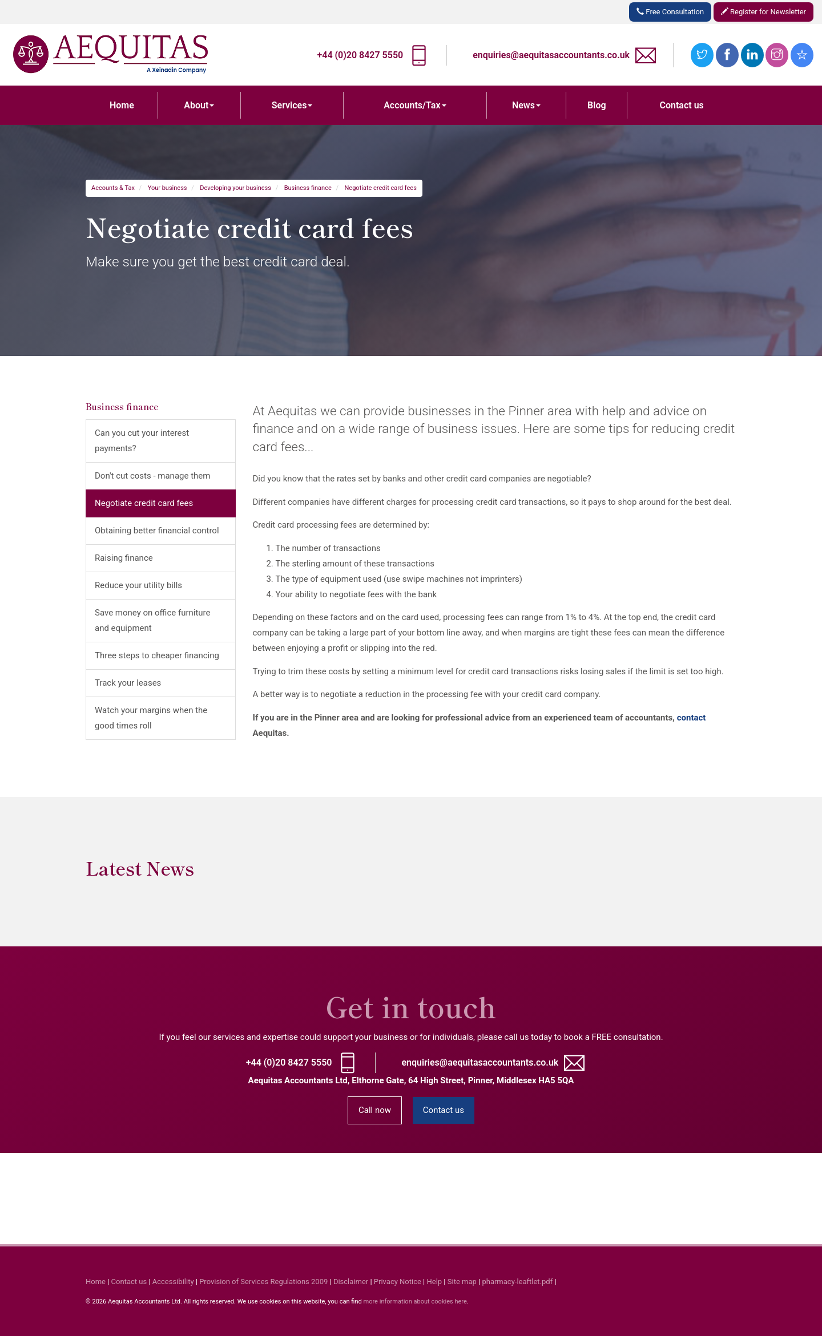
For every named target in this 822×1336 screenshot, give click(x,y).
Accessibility (173, 1281)
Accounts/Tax (415, 105)
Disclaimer (350, 1281)
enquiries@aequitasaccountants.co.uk (551, 55)
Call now (374, 1110)
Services (292, 105)
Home (122, 105)
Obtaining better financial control (157, 530)
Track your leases (128, 683)
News (526, 105)
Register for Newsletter (763, 11)
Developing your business (235, 188)
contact (691, 717)
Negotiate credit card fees (381, 188)
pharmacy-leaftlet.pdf (517, 1281)
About (199, 105)
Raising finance (124, 558)
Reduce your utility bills (138, 585)
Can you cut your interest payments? (142, 441)
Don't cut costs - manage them (152, 476)
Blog (596, 105)
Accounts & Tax (113, 188)
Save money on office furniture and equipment (153, 620)
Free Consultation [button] (670, 11)
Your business (167, 188)
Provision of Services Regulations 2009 (263, 1281)
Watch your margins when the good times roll (151, 718)
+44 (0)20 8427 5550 (360, 55)
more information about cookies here (414, 1301)
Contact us (682, 105)
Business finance (308, 188)
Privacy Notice (397, 1281)
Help (434, 1281)
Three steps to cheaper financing (157, 655)
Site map (462, 1281)
